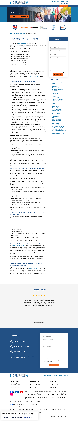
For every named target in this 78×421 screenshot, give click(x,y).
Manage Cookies (33, 404)
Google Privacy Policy (34, 406)
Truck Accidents (55, 123)
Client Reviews (39, 289)
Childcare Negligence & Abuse (58, 87)
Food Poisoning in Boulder (58, 127)
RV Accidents (55, 117)
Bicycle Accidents (55, 85)
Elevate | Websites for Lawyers (59, 416)
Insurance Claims (55, 106)
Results (50, 6)
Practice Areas (29, 6)
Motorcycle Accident (56, 107)
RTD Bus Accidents (56, 116)
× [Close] (37, 412)
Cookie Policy (26, 404)
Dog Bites (54, 96)
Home (13, 6)
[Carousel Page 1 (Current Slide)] (36, 314)
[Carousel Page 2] (39, 314)
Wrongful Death (55, 124)
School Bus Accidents (56, 119)
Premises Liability (56, 114)
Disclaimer (49, 375)
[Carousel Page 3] (41, 314)
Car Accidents (22, 33)
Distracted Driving (56, 95)
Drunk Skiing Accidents (57, 100)
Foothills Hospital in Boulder (58, 126)
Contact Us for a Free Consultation (20, 16)
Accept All (6, 417)
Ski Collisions (55, 122)
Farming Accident (56, 104)
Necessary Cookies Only (17, 417)
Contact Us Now (58, 74)
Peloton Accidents (56, 113)
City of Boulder (22, 43)
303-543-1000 (63, 3)
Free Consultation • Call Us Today (59, 1)
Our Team (20, 6)
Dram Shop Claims (56, 97)
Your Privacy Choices (16, 404)
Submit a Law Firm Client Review (39, 322)
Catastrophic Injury (56, 92)
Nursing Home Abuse (56, 109)
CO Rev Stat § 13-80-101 (18, 245)
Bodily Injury (54, 86)
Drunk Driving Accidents (57, 99)
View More (39, 318)
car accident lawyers (35, 76)
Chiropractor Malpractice (57, 89)
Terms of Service (44, 406)
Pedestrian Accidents (56, 112)
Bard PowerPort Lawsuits (57, 129)
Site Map (60, 375)
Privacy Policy (54, 375)
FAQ (36, 6)
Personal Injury (16, 33)
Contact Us (63, 6)
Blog (57, 6)
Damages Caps (55, 93)
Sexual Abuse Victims (56, 120)
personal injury (33, 268)
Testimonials (43, 6)
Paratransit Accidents (56, 110)
